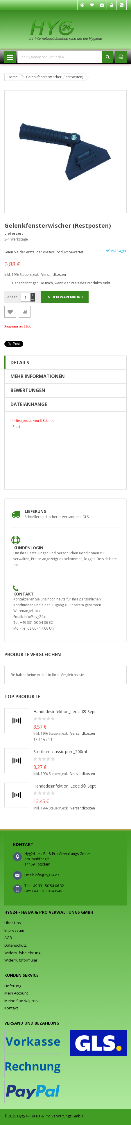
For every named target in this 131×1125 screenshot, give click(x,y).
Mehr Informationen (37, 376)
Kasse (102, 5)
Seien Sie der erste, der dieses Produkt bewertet (43, 252)
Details (19, 362)
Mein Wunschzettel (92, 5)
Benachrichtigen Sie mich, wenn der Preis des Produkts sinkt (61, 283)
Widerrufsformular (20, 960)
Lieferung (35, 511)
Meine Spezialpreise (22, 1000)
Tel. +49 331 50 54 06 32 (122, 5)
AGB (8, 937)
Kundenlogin (28, 548)
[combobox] (59, 57)
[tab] (65, 363)
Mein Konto (82, 5)
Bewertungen (27, 390)
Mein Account (16, 993)
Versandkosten (53, 274)
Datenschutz (15, 945)
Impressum (14, 930)
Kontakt (23, 594)
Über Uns (12, 922)
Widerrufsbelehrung (22, 952)
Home (13, 76)
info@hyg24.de (47, 875)
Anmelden (112, 5)
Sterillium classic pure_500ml (60, 751)
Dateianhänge (28, 404)
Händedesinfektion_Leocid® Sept (64, 711)
